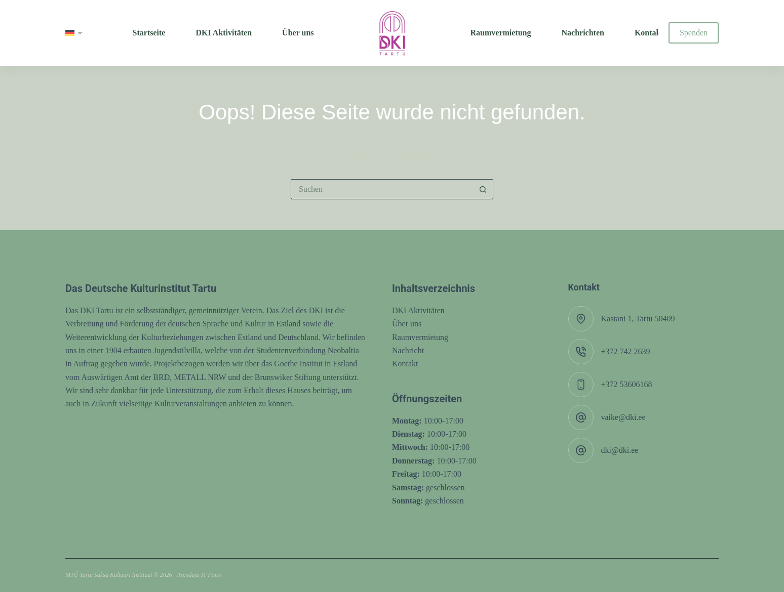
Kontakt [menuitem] (649, 32)
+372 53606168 (626, 384)
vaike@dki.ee (623, 417)
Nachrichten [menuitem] (582, 32)
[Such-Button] (483, 189)
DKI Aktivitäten (418, 310)
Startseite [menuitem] (149, 32)
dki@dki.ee (620, 450)
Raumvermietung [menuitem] (501, 32)
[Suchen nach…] (382, 189)
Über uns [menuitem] (297, 32)
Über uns (406, 323)
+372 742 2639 (625, 351)
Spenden (694, 32)
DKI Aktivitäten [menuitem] (223, 32)
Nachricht (408, 350)
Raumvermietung (420, 337)
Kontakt (405, 363)
